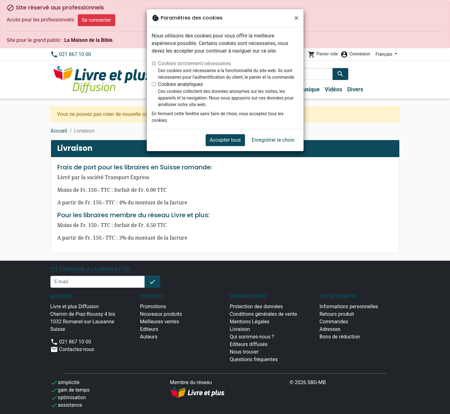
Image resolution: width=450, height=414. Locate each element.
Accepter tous (225, 140)
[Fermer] (296, 18)
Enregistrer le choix (273, 140)
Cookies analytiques (180, 84)
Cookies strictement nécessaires (194, 63)
